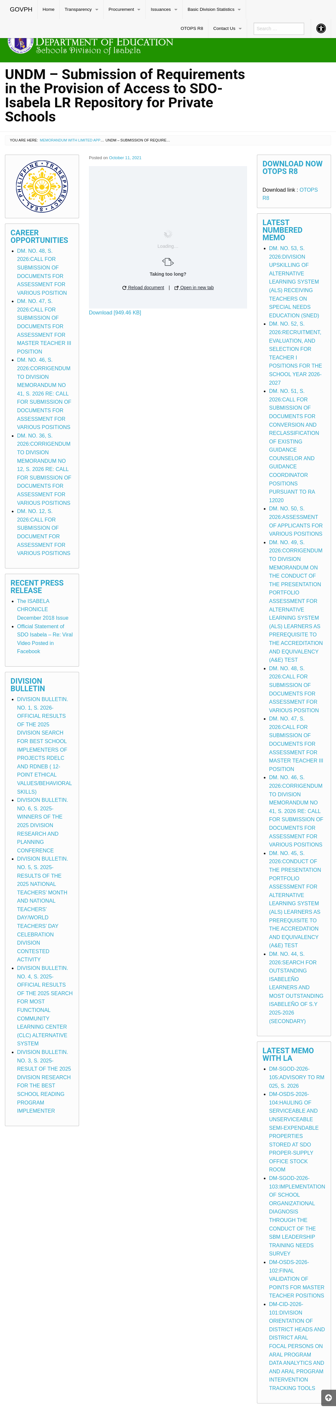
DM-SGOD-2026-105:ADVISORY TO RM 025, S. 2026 (297, 1077)
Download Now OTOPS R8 (292, 168)
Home (48, 9)
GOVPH (21, 9)
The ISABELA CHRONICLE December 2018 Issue (43, 609)
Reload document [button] (143, 287)
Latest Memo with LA (288, 1054)
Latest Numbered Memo (282, 230)
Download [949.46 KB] (115, 312)
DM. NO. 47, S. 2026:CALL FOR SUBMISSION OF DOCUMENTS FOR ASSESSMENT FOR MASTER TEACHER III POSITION (44, 326)
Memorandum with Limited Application (78, 140)
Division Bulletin (27, 685)
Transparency (78, 9)
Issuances (161, 9)
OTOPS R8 (191, 28)
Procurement (121, 9)
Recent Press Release (37, 587)
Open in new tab (194, 287)
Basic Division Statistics (211, 9)
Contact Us (224, 28)
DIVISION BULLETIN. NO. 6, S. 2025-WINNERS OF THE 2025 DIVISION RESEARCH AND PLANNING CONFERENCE (42, 825)
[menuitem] (21, 9)
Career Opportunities (39, 236)
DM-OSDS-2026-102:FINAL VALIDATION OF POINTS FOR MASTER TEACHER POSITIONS (297, 1278)
